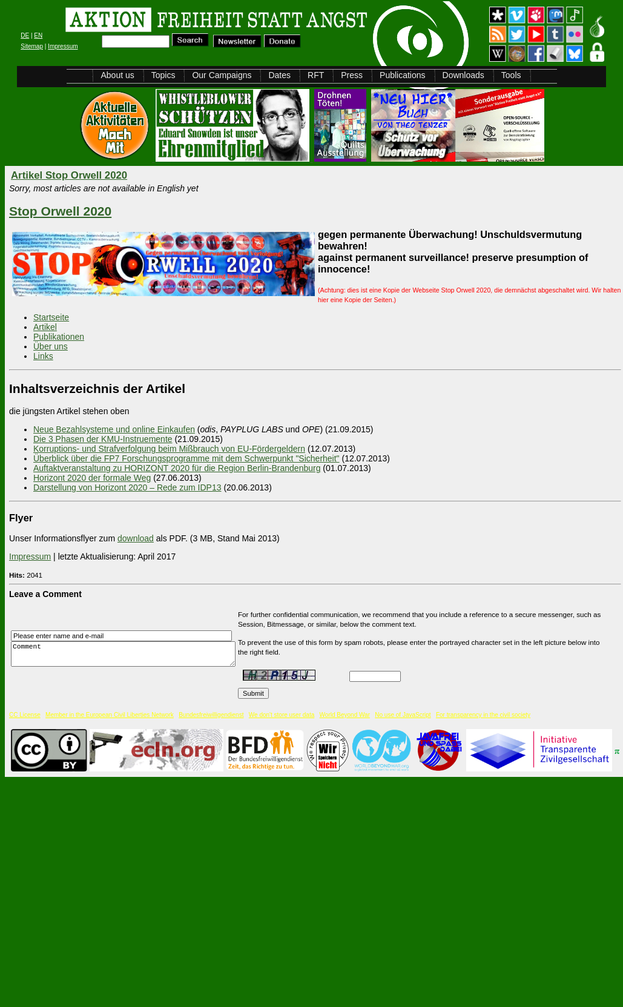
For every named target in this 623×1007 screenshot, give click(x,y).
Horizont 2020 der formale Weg (92, 478)
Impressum (62, 46)
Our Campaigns (221, 75)
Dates (279, 75)
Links (43, 356)
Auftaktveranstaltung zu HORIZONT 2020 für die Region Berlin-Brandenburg (176, 468)
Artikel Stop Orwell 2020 (69, 175)
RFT (316, 75)
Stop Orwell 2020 (60, 211)
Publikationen (58, 337)
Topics (163, 75)
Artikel (45, 327)
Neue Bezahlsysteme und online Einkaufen (114, 429)
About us (117, 75)
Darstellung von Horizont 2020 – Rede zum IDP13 (127, 487)
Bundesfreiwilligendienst (211, 715)
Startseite (51, 317)
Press (352, 75)
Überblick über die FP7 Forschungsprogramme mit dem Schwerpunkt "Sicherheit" (186, 458)
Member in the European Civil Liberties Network (109, 715)
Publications (403, 75)
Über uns (50, 346)
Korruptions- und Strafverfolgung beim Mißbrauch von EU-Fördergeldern (169, 449)
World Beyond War (345, 715)
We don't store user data (281, 715)
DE (25, 35)
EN (38, 35)
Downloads (463, 75)
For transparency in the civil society (483, 715)
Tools (511, 75)
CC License (25, 715)
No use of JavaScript (402, 715)
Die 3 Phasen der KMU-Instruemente (103, 439)
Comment (126, 654)
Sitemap (32, 46)
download (135, 538)
